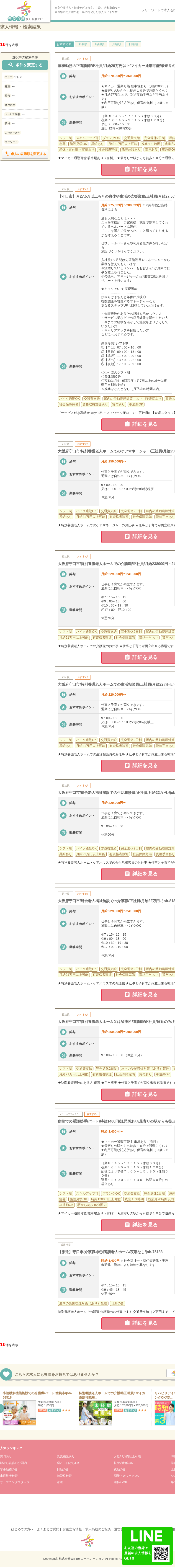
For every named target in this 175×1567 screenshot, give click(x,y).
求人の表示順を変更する (25, 154)
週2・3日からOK (68, 1463)
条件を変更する (25, 65)
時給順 (99, 44)
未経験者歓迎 (9, 1475)
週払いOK (120, 1482)
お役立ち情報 (72, 1529)
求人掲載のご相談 (98, 1529)
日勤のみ (63, 1469)
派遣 (60, 1482)
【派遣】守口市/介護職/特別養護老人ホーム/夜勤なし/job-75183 (110, 1252)
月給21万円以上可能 (127, 1456)
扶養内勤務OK (123, 1463)
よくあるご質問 (48, 1529)
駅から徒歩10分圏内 (13, 1463)
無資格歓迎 (64, 1475)
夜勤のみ (120, 1469)
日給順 (133, 44)
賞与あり (6, 1456)
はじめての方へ (22, 1529)
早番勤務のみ (9, 1469)
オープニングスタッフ (15, 1482)
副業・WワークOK (126, 1475)
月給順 (116, 44)
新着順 (82, 44)
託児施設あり (66, 1456)
